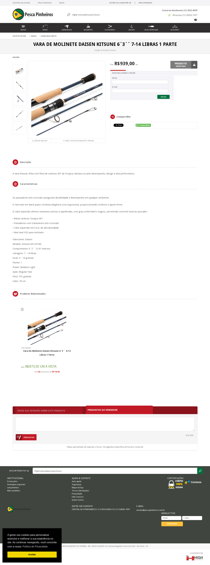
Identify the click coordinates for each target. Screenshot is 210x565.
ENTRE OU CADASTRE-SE (120, 3)
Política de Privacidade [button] (35, 546)
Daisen (16, 57)
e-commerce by (196, 553)
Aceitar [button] (32, 554)
